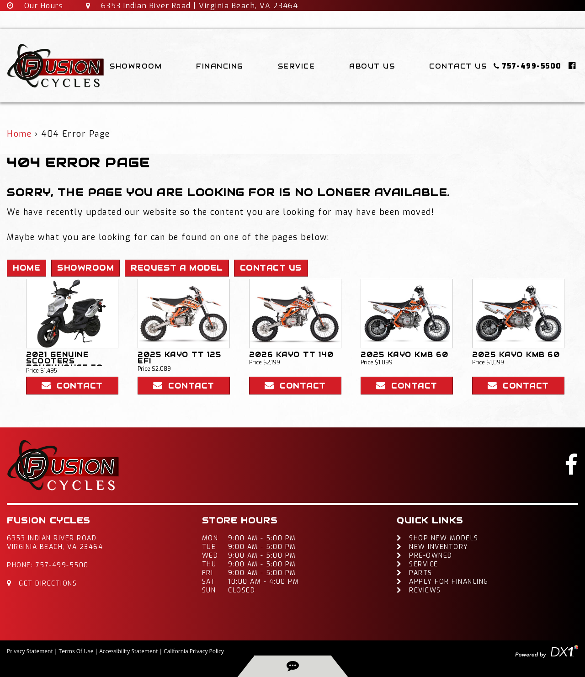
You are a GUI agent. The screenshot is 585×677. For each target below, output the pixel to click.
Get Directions (42, 583)
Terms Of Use (76, 651)
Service (296, 66)
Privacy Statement (30, 651)
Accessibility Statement (128, 651)
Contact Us (458, 66)
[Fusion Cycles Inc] (56, 65)
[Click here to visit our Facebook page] (572, 66)
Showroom (136, 66)
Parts (414, 573)
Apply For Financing (443, 581)
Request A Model (177, 268)
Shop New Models (438, 538)
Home (19, 133)
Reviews (419, 590)
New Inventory (432, 547)
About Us (372, 66)
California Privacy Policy (194, 651)
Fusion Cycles (48, 520)
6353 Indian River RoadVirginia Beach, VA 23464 (55, 542)
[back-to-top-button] (292, 666)
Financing (220, 66)
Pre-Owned (424, 555)
